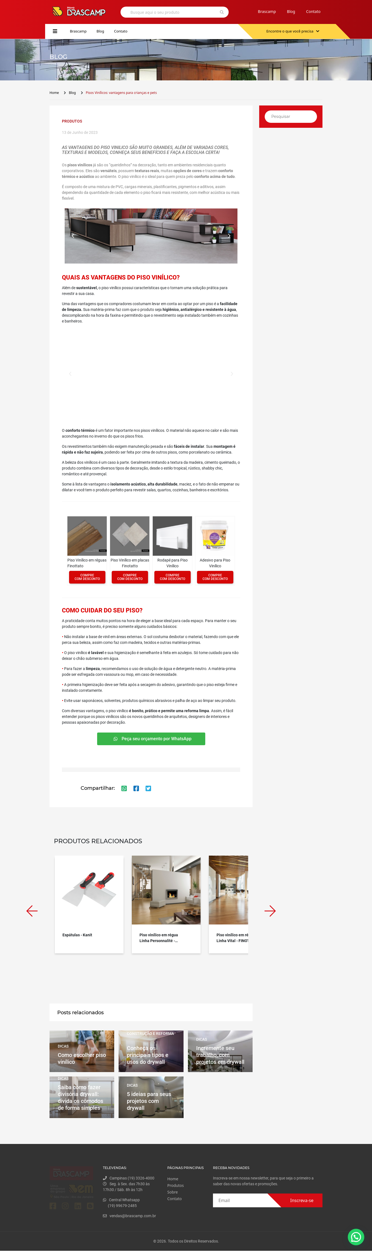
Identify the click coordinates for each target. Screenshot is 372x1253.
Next (270, 911)
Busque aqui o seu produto (154, 12)
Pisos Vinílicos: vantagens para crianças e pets (121, 92)
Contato (313, 11)
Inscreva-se (302, 1200)
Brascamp (267, 11)
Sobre (178, 1192)
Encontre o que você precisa (292, 31)
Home (54, 92)
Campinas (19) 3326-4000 (139, 1178)
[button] (72, 236)
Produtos (181, 1185)
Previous (32, 911)
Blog (291, 11)
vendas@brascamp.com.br (139, 1216)
